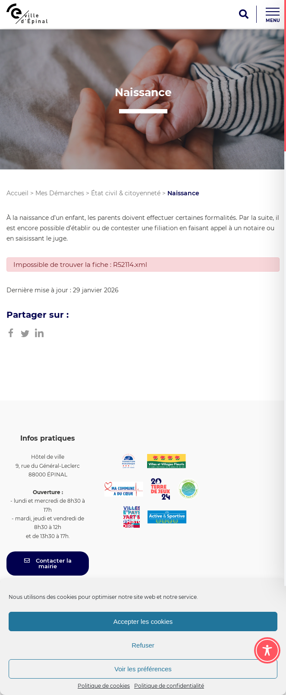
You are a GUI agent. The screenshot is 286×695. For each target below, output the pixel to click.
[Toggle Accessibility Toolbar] (267, 650)
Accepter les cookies (143, 621)
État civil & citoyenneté (125, 193)
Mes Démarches (59, 193)
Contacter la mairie (48, 563)
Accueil (17, 193)
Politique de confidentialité (169, 685)
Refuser (143, 645)
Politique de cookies (104, 685)
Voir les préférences (143, 669)
